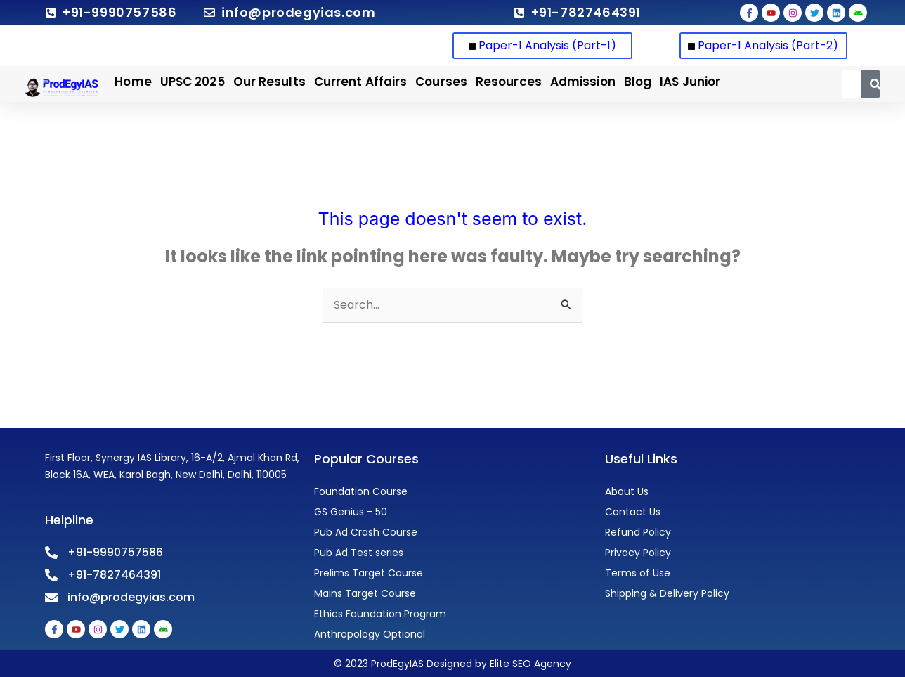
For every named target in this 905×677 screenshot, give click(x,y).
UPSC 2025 (192, 81)
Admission (583, 81)
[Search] (875, 84)
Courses (441, 81)
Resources (509, 81)
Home (133, 81)
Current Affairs (361, 81)
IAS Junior (690, 81)
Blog (637, 81)
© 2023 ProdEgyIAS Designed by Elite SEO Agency (452, 664)
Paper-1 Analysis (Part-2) (763, 45)
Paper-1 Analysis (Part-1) (542, 45)
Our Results (269, 81)
